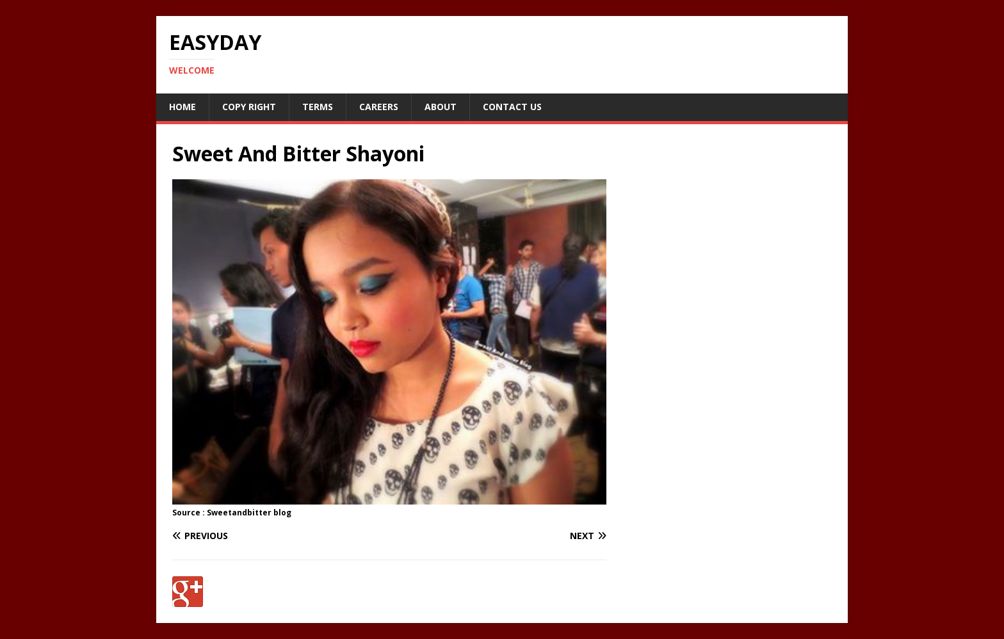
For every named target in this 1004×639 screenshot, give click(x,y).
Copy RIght (249, 107)
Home (182, 107)
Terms (317, 107)
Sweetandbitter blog (249, 512)
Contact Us (512, 107)
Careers (378, 107)
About (441, 107)
